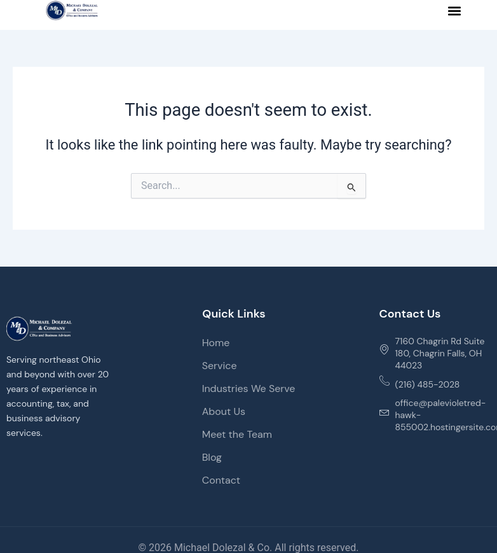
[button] (454, 10)
